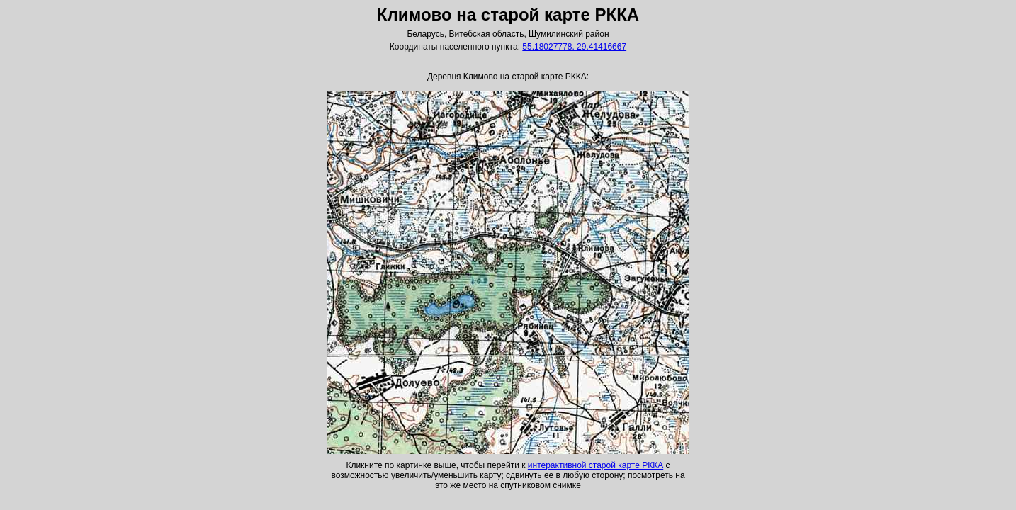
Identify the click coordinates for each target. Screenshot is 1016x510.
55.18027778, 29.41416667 (574, 47)
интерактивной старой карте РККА (595, 465)
